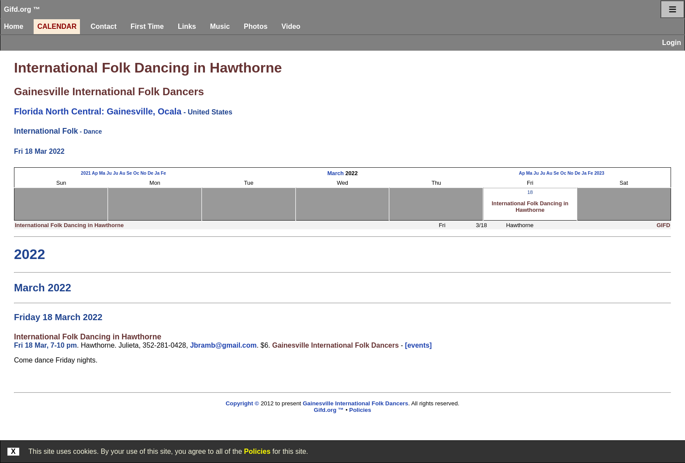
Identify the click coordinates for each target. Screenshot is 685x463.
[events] (418, 345)
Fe (163, 173)
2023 (599, 173)
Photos (255, 26)
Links (187, 26)
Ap (95, 173)
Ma (102, 173)
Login (671, 42)
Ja (157, 173)
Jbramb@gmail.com (223, 345)
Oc (136, 173)
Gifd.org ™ (22, 9)
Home (13, 26)
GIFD (663, 225)
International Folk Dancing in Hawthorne (148, 68)
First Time (147, 26)
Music (220, 26)
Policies (257, 451)
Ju (109, 173)
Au (122, 173)
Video (290, 26)
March (335, 173)
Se (129, 173)
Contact (103, 26)
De (150, 173)
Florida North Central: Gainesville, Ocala (97, 111)
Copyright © (242, 403)
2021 (86, 173)
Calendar (56, 26)
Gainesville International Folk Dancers (109, 91)
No (143, 173)
